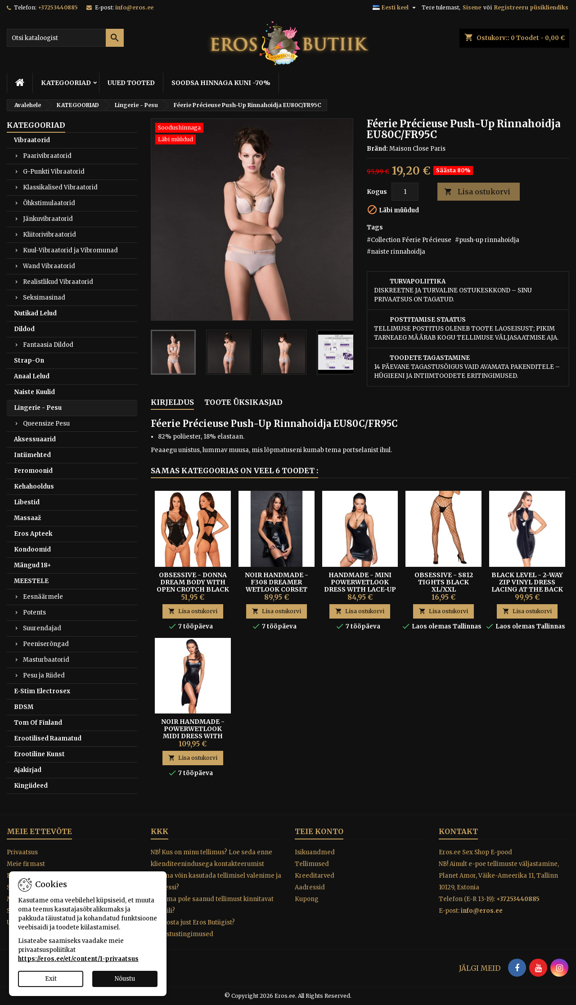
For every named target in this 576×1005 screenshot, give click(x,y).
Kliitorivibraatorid (49, 234)
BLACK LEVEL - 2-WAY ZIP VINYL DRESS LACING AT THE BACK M (527, 586)
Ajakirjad (27, 770)
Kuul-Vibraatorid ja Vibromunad (70, 250)
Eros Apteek (33, 534)
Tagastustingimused (182, 934)
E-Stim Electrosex (42, 691)
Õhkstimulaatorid (49, 203)
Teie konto (319, 831)
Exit (51, 979)
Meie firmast (26, 864)
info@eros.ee (134, 7)
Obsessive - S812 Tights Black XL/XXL (443, 582)
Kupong (307, 899)
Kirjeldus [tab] (172, 402)
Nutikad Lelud (35, 313)
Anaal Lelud (32, 376)
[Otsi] (65, 38)
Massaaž (27, 518)
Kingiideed (31, 786)
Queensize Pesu (46, 423)
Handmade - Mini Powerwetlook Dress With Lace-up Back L (360, 586)
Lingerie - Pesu (38, 408)
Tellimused (312, 864)
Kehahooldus (34, 486)
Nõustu (125, 979)
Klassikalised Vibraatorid (60, 187)
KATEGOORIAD (66, 83)
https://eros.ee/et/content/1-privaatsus (78, 959)
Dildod (24, 329)
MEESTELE (31, 581)
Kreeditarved (314, 875)
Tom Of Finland (38, 723)
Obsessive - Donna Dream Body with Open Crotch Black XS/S (193, 586)
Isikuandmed (315, 852)
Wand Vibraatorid (49, 266)
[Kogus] (405, 192)
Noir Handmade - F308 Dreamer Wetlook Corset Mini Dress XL (276, 586)
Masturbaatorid (46, 660)
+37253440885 (58, 7)
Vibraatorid (32, 140)
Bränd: (377, 149)
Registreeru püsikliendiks (531, 7)
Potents (34, 612)
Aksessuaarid (35, 439)
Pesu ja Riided (44, 675)
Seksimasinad (44, 297)
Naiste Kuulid (34, 392)
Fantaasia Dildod (48, 345)
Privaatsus (22, 852)
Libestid (27, 502)
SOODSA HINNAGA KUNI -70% (220, 83)
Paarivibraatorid (47, 156)
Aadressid (310, 887)
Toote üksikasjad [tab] (243, 402)
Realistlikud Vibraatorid (58, 282)
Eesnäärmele (43, 597)
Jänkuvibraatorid (48, 219)
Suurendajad (42, 628)
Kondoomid (32, 549)
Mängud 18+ (32, 565)
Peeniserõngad (46, 644)
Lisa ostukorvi (477, 192)
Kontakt (458, 831)
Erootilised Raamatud (47, 738)
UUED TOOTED (131, 83)
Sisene (472, 7)
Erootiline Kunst (39, 754)
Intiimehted (32, 455)
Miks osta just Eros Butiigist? (193, 922)
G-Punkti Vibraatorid (54, 171)
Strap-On (29, 360)
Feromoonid (33, 471)
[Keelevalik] (395, 7)
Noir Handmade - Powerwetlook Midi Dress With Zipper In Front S (193, 732)
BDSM (23, 707)
